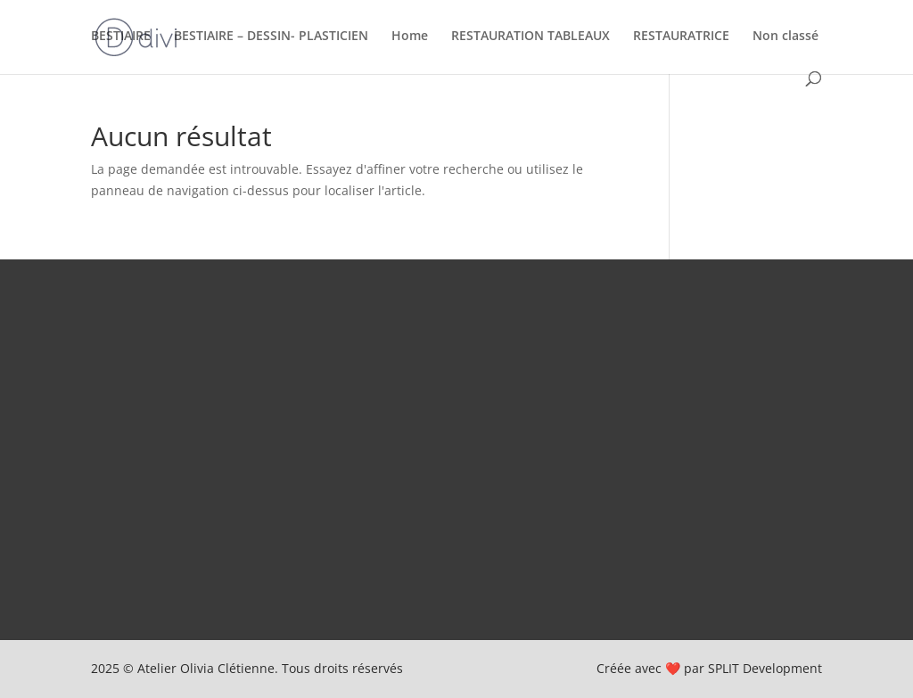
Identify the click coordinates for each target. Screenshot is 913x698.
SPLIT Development (765, 668)
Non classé (785, 36)
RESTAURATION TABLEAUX (530, 36)
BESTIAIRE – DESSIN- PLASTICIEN (271, 36)
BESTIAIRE (121, 36)
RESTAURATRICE (681, 36)
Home (409, 36)
